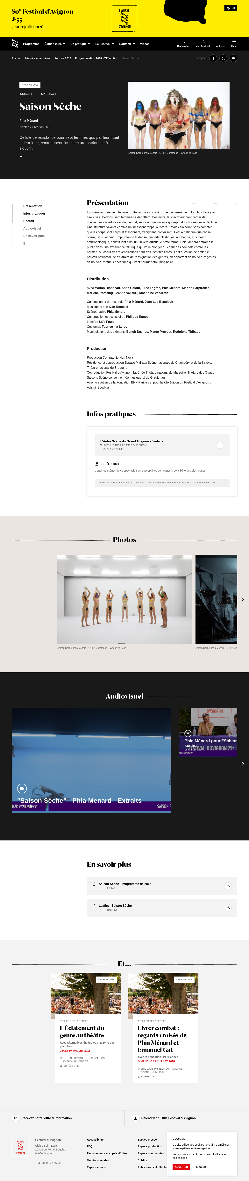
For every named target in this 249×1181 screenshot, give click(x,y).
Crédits (142, 1160)
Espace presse (147, 1139)
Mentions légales (98, 1160)
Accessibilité (95, 1139)
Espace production (150, 1146)
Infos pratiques (34, 213)
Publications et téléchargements (159, 1167)
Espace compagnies (151, 1153)
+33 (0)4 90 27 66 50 (47, 1162)
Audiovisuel (32, 228)
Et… (26, 243)
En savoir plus (34, 236)
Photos (28, 221)
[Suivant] (243, 599)
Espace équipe (96, 1167)
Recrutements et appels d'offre (107, 1153)
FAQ (90, 1146)
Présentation (32, 206)
